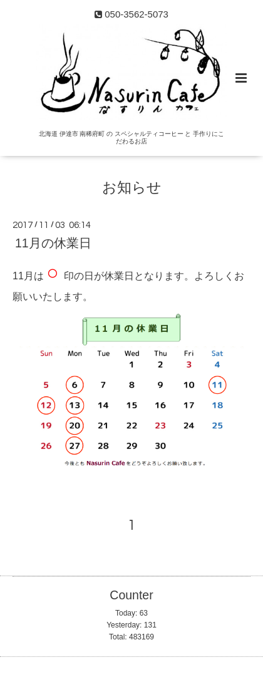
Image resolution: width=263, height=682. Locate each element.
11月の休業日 (53, 243)
